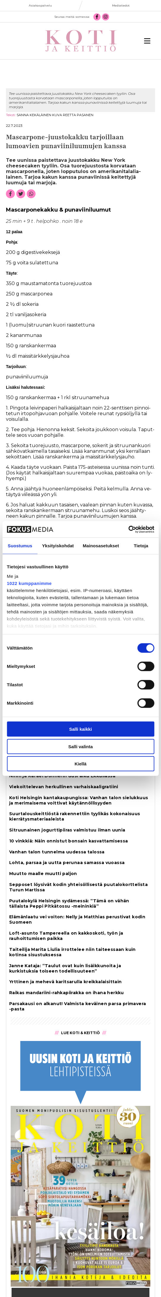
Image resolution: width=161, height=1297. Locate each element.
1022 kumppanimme (29, 583)
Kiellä (80, 763)
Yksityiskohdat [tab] (58, 545)
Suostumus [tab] (20, 545)
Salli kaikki (80, 729)
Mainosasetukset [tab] (101, 545)
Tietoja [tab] (141, 545)
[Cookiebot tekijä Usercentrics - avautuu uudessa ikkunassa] (128, 529)
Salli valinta (80, 746)
